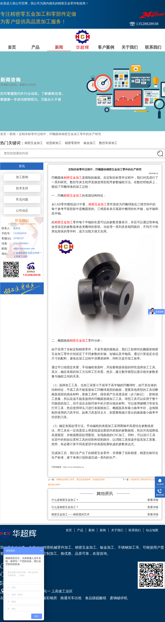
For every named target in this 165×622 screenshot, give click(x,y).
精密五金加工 (34, 143)
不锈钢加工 (127, 547)
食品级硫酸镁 (95, 598)
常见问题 (22, 199)
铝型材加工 (53, 143)
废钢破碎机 (119, 598)
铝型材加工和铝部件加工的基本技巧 (147, 479)
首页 (12, 47)
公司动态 (22, 210)
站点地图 (152, 530)
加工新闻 (22, 177)
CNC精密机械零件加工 (53, 547)
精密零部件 (72, 143)
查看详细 (152, 499)
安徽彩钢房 (48, 598)
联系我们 (153, 47)
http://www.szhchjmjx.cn (73, 467)
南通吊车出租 (71, 598)
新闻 (59, 47)
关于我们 (129, 47)
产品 (35, 47)
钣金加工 (90, 143)
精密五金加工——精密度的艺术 (70, 514)
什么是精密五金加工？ (65, 499)
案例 (91, 530)
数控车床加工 (108, 143)
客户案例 (106, 47)
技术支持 (22, 188)
